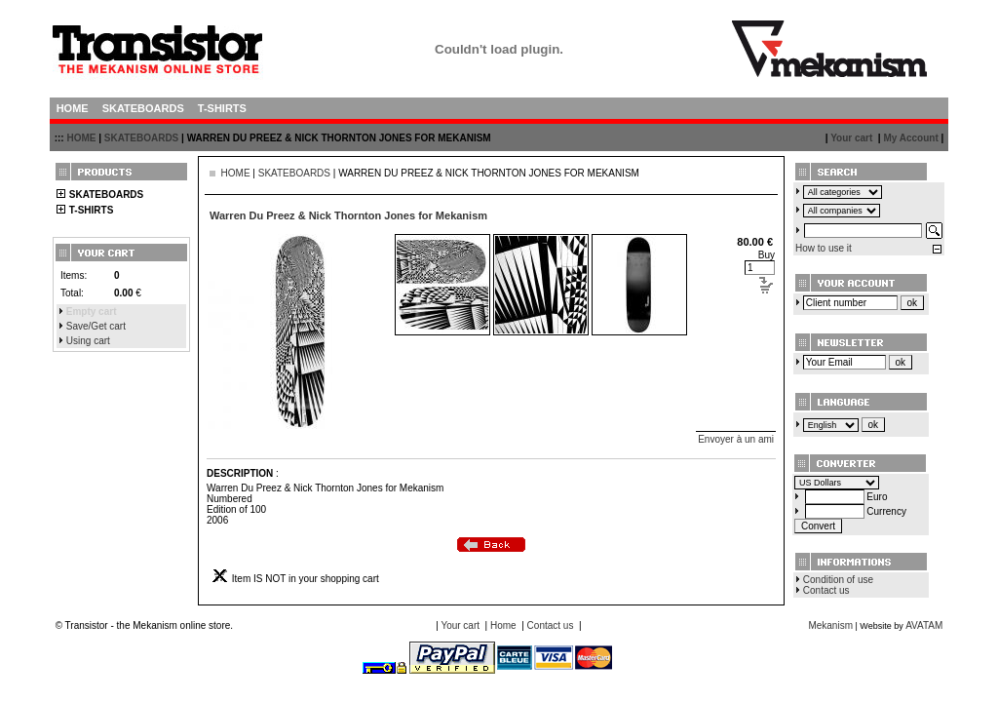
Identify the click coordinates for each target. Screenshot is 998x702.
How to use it (823, 248)
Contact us (826, 590)
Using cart (88, 340)
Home (503, 625)
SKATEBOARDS (141, 138)
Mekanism (830, 625)
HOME (81, 138)
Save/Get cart (96, 326)
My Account (910, 138)
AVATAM (923, 625)
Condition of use (838, 579)
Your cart (851, 138)
